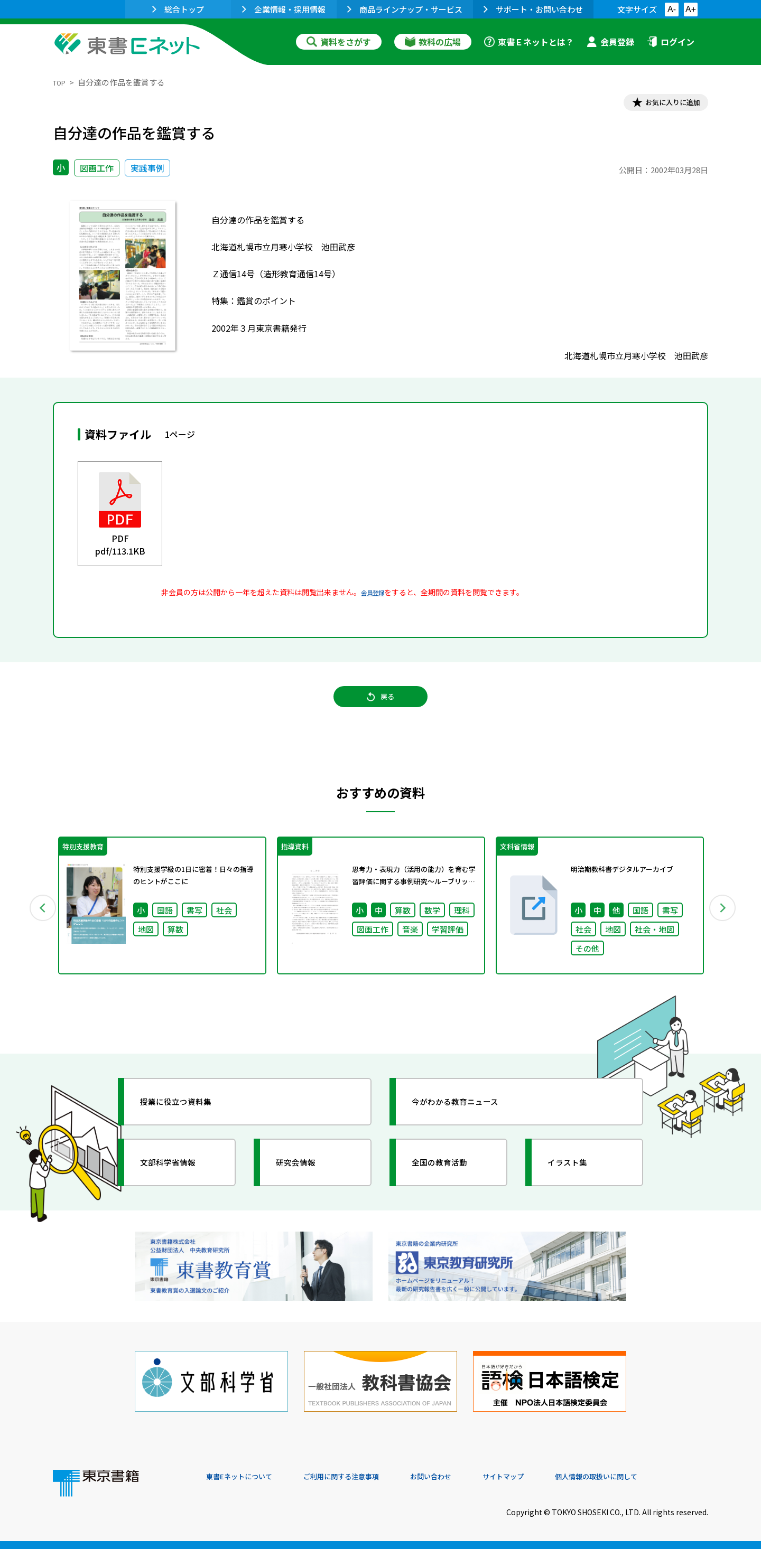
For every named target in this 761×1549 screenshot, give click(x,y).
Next (723, 923)
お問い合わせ (468, 1477)
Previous (37, 923)
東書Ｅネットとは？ (529, 41)
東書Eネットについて (246, 1477)
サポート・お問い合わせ (533, 9)
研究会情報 (305, 1183)
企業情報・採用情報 (284, 9)
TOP (61, 82)
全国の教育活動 (450, 1183)
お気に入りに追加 (663, 104)
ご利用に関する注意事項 (365, 1477)
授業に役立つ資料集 (188, 1123)
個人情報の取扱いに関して (657, 1477)
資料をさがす (339, 41)
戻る (380, 708)
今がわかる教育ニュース (469, 1123)
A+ (690, 9)
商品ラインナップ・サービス (404, 9)
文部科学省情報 (178, 1183)
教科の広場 (433, 41)
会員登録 (610, 41)
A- (671, 9)
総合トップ (178, 9)
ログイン (670, 41)
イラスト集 (576, 1183)
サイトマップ (550, 1477)
